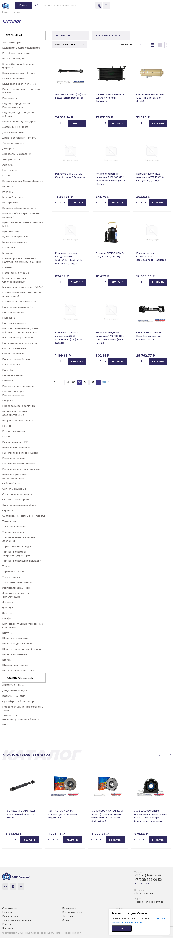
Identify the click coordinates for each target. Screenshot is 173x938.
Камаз (6, 175)
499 (67, 382)
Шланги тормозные (14, 654)
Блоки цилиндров (13, 58)
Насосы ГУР (9, 317)
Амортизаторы (11, 42)
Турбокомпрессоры (15, 571)
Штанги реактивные (15, 665)
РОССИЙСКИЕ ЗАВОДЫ (19, 678)
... (60, 382)
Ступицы (7, 510)
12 (134, 45)
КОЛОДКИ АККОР (13, 695)
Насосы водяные (13, 312)
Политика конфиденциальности (43, 932)
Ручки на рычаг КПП (15, 441)
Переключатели (12, 375)
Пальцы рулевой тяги (16, 359)
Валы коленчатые (13, 78)
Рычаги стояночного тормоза (21, 468)
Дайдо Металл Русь (14, 690)
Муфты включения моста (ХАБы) (22, 287)
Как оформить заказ (73, 912)
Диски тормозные (13, 143)
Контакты (7, 928)
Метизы (7, 267)
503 (92, 382)
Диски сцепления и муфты (19, 137)
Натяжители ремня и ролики (20, 342)
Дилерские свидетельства (17, 920)
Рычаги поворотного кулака (20, 452)
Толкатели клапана (14, 526)
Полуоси (7, 400)
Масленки (8, 247)
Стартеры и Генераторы (17, 499)
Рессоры (7, 436)
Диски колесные (13, 132)
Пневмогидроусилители (18, 386)
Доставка (67, 916)
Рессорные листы (13, 431)
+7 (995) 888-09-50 (148, 879)
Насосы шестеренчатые (17, 337)
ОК (122, 928)
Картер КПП (10, 186)
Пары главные (11, 364)
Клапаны (8, 191)
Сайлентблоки (11, 483)
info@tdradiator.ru (144, 893)
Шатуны (7, 632)
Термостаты (9, 521)
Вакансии (7, 924)
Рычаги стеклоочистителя (18, 463)
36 (140, 45)
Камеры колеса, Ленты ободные (22, 180)
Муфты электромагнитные (19, 301)
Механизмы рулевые (15, 272)
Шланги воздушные (15, 638)
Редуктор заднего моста (17, 420)
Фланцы (7, 607)
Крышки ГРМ (10, 231)
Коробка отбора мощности (19, 207)
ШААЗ (6, 724)
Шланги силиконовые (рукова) (22, 649)
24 (137, 45)
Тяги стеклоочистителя (17, 582)
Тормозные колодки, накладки (21, 560)
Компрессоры (11, 202)
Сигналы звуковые (14, 488)
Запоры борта (11, 159)
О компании (9, 908)
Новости (7, 912)
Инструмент (10, 170)
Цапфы (6, 618)
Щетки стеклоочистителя (18, 670)
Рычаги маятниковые (16, 447)
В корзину (77, 123)
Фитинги (8, 602)
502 (86, 382)
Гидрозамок (9, 98)
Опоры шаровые (13, 353)
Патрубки (8, 370)
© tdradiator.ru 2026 (12, 932)
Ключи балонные (13, 197)
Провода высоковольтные (19, 405)
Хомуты (7, 612)
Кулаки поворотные (15, 236)
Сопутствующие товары (17, 494)
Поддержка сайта (73, 932)
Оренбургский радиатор (18, 701)
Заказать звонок (143, 883)
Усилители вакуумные (16, 587)
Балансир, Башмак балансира (21, 47)
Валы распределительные (19, 83)
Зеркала (7, 164)
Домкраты (8, 148)
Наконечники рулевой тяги (19, 306)
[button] (160, 755)
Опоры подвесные (14, 348)
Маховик (7, 253)
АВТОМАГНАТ (14, 35)
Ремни (6, 425)
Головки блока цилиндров (19, 121)
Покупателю (69, 908)
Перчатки (8, 380)
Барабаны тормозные (16, 53)
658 (104, 382)
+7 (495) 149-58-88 (147, 875)
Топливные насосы (14, 532)
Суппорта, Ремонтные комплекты (23, 515)
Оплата (66, 920)
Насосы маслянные (14, 323)
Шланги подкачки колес (17, 643)
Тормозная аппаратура (16, 546)
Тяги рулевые (11, 576)
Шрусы (6, 659)
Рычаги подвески (13, 458)
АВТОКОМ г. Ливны (14, 685)
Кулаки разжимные (14, 242)
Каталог (119, 908)
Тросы (6, 566)
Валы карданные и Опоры (19, 72)
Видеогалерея (10, 916)
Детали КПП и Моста (15, 126)
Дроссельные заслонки (17, 153)
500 (73, 382)
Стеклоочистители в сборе (19, 505)
